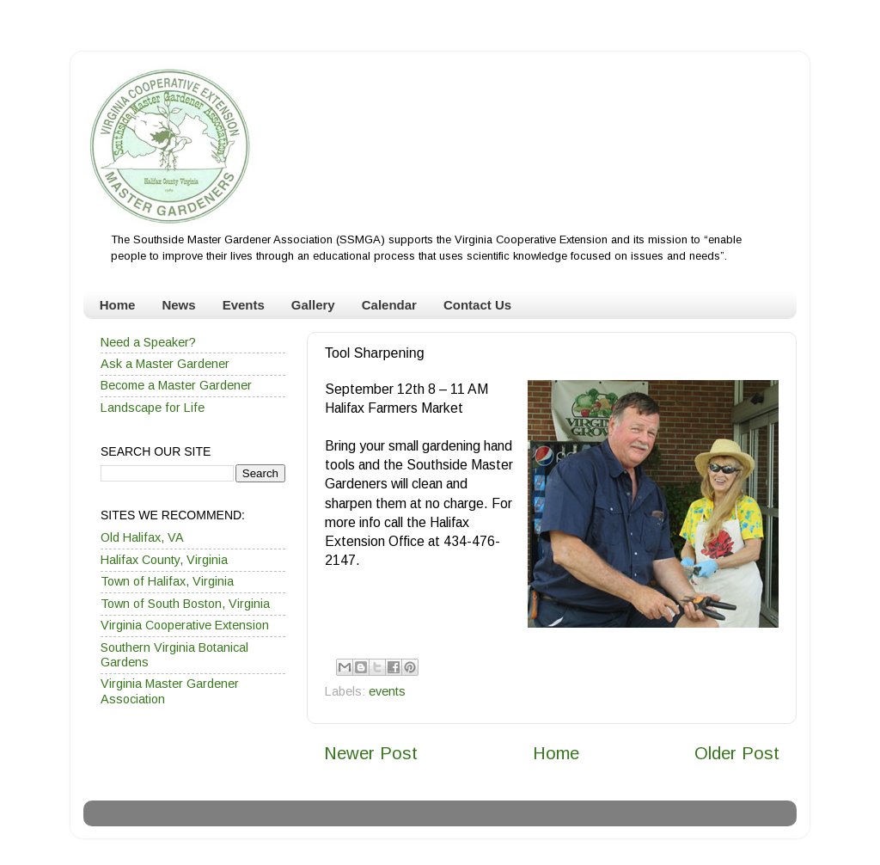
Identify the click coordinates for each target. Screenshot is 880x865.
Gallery (313, 305)
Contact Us (477, 305)
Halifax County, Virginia (164, 560)
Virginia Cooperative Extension (185, 625)
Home (118, 305)
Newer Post (371, 753)
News (178, 305)
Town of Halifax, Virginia (167, 581)
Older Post (736, 753)
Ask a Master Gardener (165, 364)
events (387, 691)
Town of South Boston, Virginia (185, 603)
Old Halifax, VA (142, 537)
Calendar (389, 305)
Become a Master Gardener (176, 385)
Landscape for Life (153, 407)
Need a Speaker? (148, 342)
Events (244, 305)
